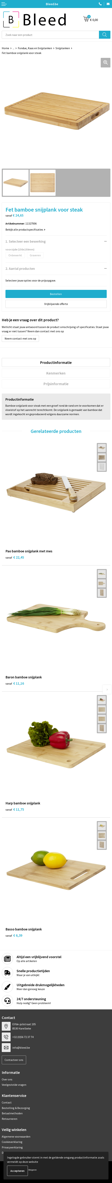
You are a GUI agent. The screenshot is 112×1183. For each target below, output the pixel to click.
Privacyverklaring (12, 1147)
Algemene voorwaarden (16, 1136)
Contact (7, 1102)
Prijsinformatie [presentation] (55, 383)
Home (5, 48)
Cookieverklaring (12, 1142)
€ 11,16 (14, 683)
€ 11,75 (14, 809)
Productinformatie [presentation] (56, 362)
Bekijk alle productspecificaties (25, 229)
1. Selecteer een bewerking (25, 241)
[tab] (56, 362)
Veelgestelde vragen (14, 1084)
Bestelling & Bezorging (16, 1108)
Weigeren (32, 1169)
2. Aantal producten (20, 268)
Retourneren (9, 1119)
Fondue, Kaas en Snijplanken (35, 48)
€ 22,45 (14, 557)
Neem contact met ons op (20, 338)
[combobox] (50, 35)
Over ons (7, 1079)
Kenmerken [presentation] (55, 373)
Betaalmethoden (12, 1113)
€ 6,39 (13, 935)
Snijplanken (63, 48)
